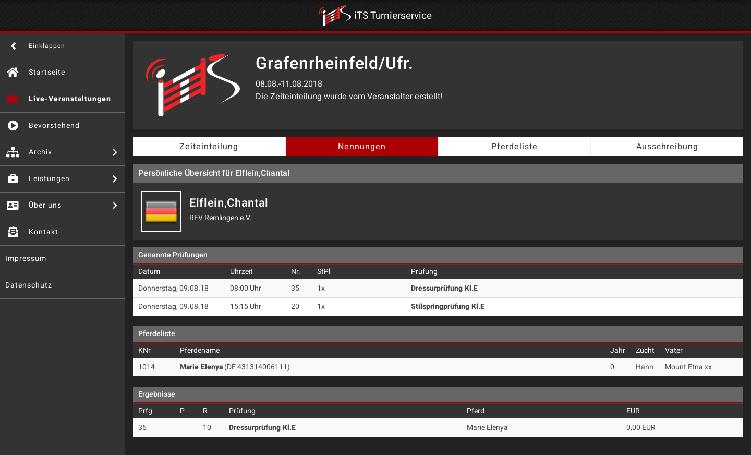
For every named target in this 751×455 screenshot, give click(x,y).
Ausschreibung (667, 146)
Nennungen (362, 146)
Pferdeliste (514, 146)
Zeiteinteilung (208, 146)
